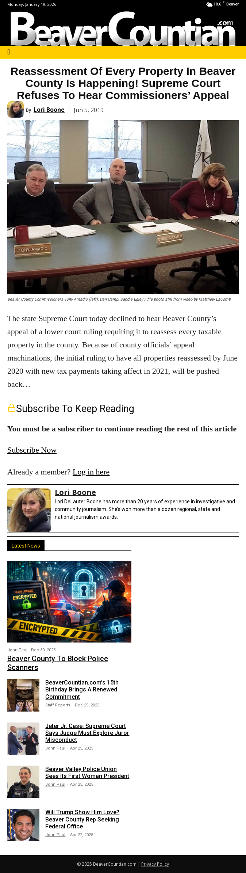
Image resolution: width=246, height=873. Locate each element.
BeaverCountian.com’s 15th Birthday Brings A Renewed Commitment (82, 689)
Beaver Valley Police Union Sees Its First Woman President (87, 772)
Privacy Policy (155, 864)
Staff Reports (57, 705)
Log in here (91, 471)
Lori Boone (49, 110)
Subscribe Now (32, 449)
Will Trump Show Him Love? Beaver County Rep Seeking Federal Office (82, 819)
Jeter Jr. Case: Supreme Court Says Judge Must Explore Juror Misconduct (87, 733)
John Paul (17, 650)
